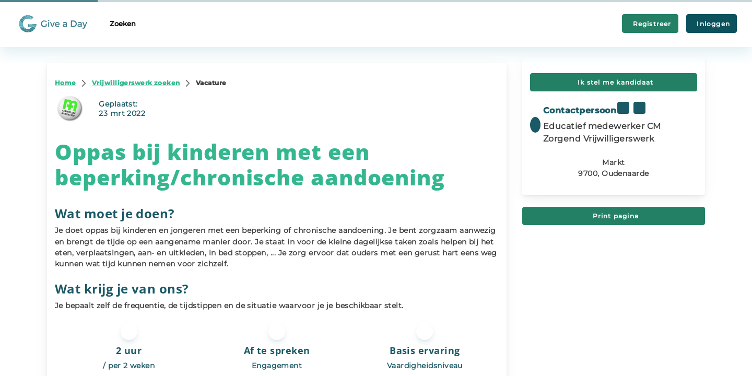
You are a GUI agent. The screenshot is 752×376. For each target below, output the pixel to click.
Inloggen (711, 24)
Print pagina (614, 216)
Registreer (650, 24)
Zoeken (123, 23)
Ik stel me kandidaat (614, 82)
